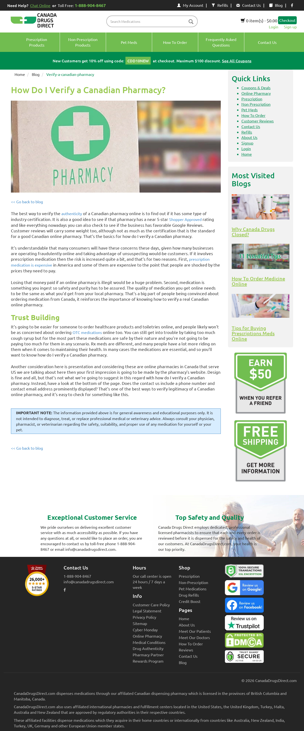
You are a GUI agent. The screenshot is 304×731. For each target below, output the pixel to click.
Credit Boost (189, 601)
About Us (249, 137)
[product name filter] (153, 21)
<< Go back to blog (27, 201)
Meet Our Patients (195, 631)
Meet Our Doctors (194, 637)
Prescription (251, 98)
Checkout (287, 20)
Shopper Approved (185, 219)
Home (20, 74)
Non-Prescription (193, 582)
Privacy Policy (144, 617)
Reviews (186, 649)
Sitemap (140, 623)
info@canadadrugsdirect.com (89, 581)
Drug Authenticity (148, 648)
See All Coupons (236, 60)
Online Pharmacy (256, 93)
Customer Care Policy (151, 604)
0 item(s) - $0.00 (259, 20)
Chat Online (40, 5)
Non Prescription (256, 104)
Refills (220, 5)
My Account (190, 5)
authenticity (71, 213)
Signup (247, 142)
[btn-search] (191, 22)
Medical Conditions (149, 642)
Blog (276, 5)
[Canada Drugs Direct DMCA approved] (244, 641)
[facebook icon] (292, 5)
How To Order (253, 115)
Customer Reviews (257, 120)
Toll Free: (82, 5)
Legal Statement (147, 610)
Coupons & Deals (256, 87)
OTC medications (87, 332)
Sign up (290, 26)
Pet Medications (192, 588)
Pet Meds (249, 109)
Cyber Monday (145, 629)
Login (273, 26)
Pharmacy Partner (148, 654)
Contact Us (248, 5)
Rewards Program (148, 660)
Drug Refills (189, 595)
